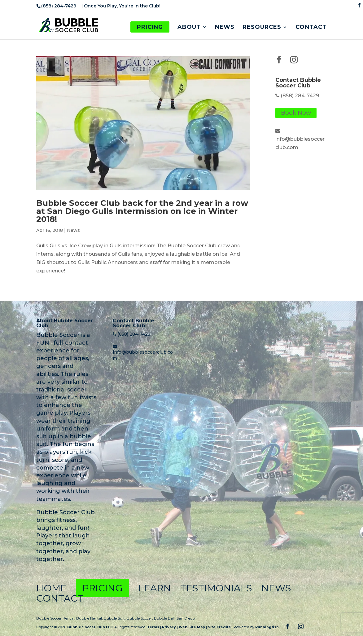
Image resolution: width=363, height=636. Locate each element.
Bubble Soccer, (140, 618)
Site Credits (219, 627)
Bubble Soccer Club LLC (90, 627)
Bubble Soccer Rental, (56, 618)
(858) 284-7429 (300, 96)
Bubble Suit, (115, 618)
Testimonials (216, 588)
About (189, 27)
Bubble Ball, (165, 618)
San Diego (186, 618)
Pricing (150, 27)
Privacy (169, 627)
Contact (311, 27)
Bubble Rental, (90, 618)
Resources (262, 27)
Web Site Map (192, 627)
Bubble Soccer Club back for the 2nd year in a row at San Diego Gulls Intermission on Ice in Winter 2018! (142, 211)
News (224, 27)
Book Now (296, 113)
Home (51, 588)
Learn (154, 588)
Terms (153, 627)
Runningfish (267, 627)
